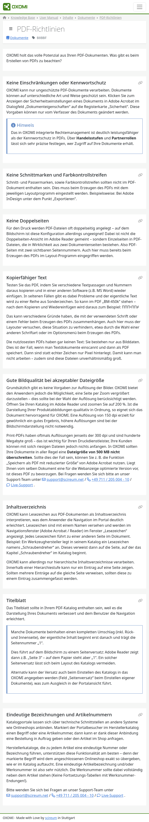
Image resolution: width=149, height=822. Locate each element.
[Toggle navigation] (139, 6)
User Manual (49, 17)
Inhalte (68, 17)
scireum (51, 818)
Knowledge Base (23, 17)
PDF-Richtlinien (111, 17)
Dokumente (86, 17)
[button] (19, 484)
